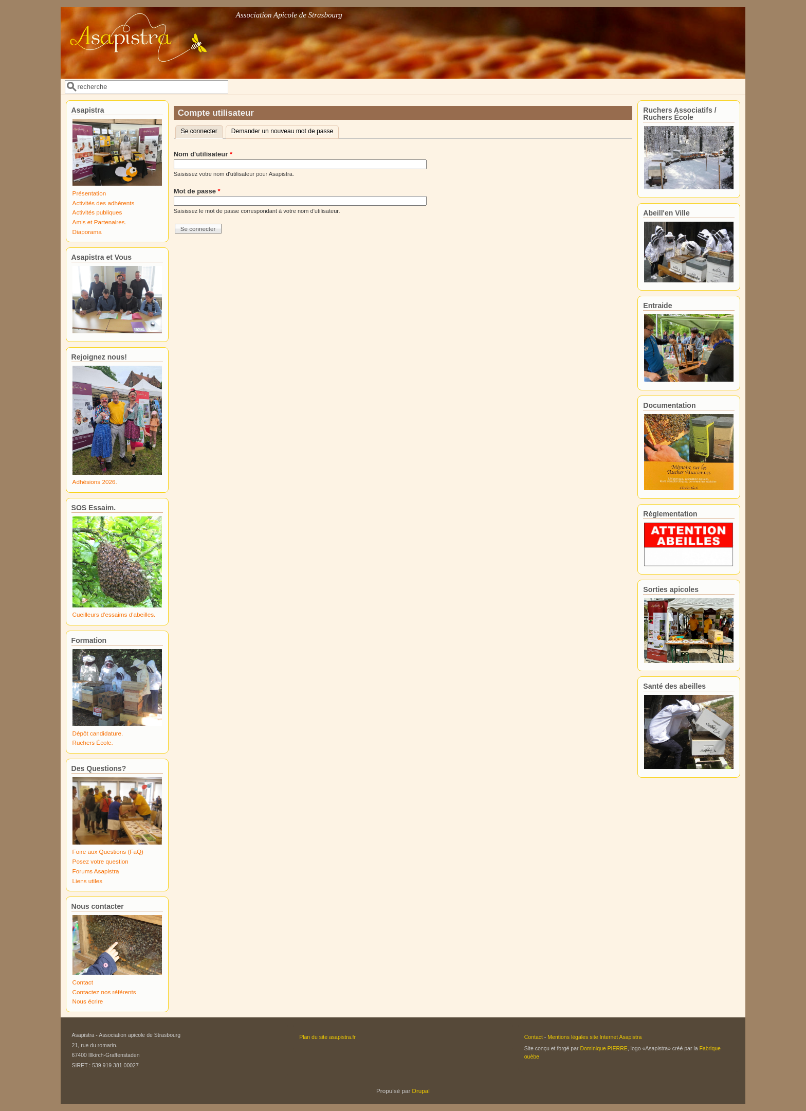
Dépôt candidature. (97, 733)
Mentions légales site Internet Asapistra (594, 1037)
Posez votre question (100, 861)
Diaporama (87, 231)
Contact (82, 982)
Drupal (421, 1090)
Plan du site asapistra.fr (327, 1037)
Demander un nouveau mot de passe (282, 131)
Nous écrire (87, 1001)
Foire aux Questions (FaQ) (107, 851)
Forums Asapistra (95, 871)
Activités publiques (97, 212)
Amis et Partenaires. (99, 222)
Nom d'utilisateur (203, 154)
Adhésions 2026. (94, 481)
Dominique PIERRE (603, 1048)
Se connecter (202, 130)
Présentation (89, 193)
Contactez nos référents (104, 992)
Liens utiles (87, 880)
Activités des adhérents (103, 203)
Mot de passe (197, 191)
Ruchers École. (92, 742)
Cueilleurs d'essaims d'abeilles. (114, 614)
